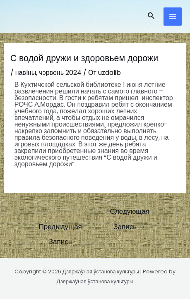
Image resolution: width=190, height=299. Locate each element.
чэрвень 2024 (60, 72)
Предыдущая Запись (60, 213)
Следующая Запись (129, 213)
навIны (25, 72)
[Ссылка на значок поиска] (151, 16)
